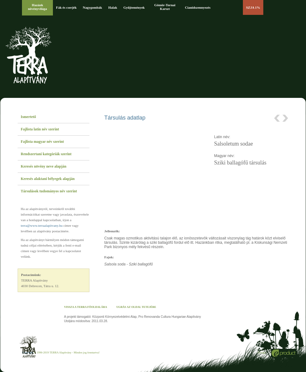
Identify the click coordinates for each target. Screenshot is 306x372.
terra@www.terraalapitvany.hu (41, 225)
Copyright (27, 352)
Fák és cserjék (66, 7)
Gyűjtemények (134, 7)
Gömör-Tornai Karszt (164, 7)
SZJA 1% (253, 7)
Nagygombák (92, 7)
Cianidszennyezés (198, 7)
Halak (112, 7)
